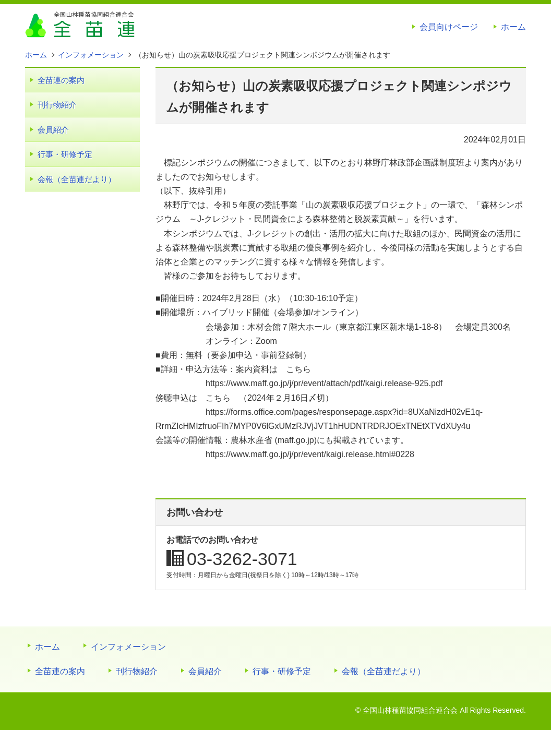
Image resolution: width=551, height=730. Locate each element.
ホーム (513, 26)
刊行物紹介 (57, 104)
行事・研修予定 (65, 154)
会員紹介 (53, 129)
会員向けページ (449, 26)
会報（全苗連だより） (77, 179)
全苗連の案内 (61, 80)
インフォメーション (128, 646)
